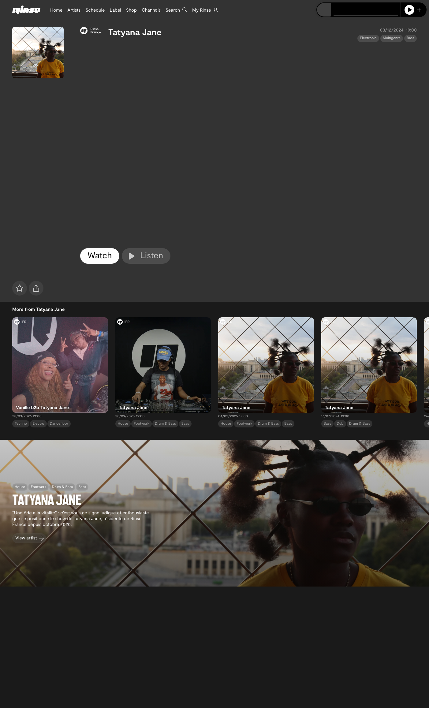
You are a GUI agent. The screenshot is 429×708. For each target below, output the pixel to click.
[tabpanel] (248, 144)
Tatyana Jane (135, 32)
